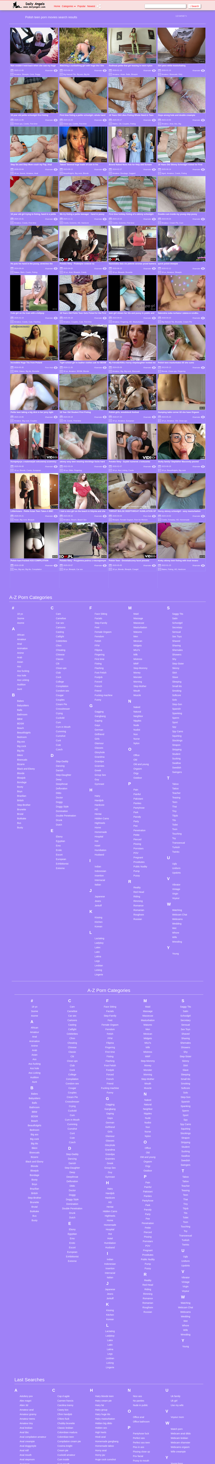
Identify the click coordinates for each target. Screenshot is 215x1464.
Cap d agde (63, 1228)
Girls (97, 570)
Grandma (99, 588)
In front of (100, 1303)
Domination (62, 642)
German (99, 561)
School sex (138, 1329)
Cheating (60, 481)
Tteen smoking (140, 1459)
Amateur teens (27, 1250)
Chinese (60, 486)
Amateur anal (27, 1241)
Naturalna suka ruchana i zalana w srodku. (178, 313)
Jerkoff (98, 737)
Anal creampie (27, 1273)
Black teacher (27, 1425)
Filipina (98, 481)
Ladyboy (99, 774)
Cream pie (62, 1282)
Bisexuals (174, 74)
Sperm (175, 549)
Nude (136, 556)
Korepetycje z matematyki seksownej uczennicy (33, 390)
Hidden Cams (102, 650)
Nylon (136, 575)
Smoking (176, 522)
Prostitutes (138, 693)
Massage (138, 450)
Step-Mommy (140, 499)
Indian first (100, 1312)
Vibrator (176, 716)
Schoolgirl (177, 454)
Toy (174, 669)
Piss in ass (138, 1278)
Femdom (99, 468)
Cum (181, 223)
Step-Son (177, 535)
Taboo (175, 615)
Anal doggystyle (28, 1277)
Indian (98, 698)
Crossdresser (63, 540)
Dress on (62, 1352)
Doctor (59, 629)
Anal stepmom (27, 1291)
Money (136, 504)
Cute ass (62, 1304)
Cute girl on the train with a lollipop (27, 313)
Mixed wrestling (103, 1459)
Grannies (99, 597)
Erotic (59, 681)
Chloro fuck (63, 1250)
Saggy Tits (177, 445)
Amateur (17, 74)
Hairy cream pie (103, 1232)
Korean (98, 758)
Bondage (124, 173)
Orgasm (137, 600)
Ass (175, 124)
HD (79, 223)
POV (135, 684)
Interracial (100, 711)
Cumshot (60, 567)
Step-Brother (23, 636)
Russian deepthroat (143, 1313)
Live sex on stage (104, 1415)
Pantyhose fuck (141, 1265)
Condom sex (62, 522)
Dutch (59, 656)
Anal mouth (26, 1286)
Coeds (26, 124)
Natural (137, 543)
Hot (96, 672)
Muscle (137, 526)
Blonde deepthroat (29, 1434)
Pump (136, 702)
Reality (137, 719)
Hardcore (85, 223)
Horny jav (100, 1286)
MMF (136, 495)
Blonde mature (27, 1438)
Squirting (176, 567)
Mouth (136, 522)
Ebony (59, 668)
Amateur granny (28, 1246)
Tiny (174, 642)
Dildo (71, 399)
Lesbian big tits (103, 1375)
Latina (98, 788)
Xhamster (51, 70)
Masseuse (138, 454)
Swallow (176, 594)
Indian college (102, 1307)
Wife (174, 768)
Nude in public (140, 1237)
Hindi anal (100, 1268)
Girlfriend (99, 565)
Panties (137, 634)
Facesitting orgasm (67, 1390)
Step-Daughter (63, 606)
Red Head (138, 723)
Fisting (133, 124)
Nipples (137, 552)
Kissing (98, 749)
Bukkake (21, 650)
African (21, 466)
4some (20, 454)
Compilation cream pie (69, 1273)
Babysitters (23, 537)
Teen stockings (140, 1441)
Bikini (20, 586)
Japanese (100, 728)
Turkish (176, 678)
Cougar (60, 526)
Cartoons (61, 459)
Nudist (136, 561)
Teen (174, 633)
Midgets (137, 477)
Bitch (22, 272)
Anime (20, 484)
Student (176, 585)
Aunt (19, 520)
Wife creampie (178, 1283)
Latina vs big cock (104, 1370)
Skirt (174, 504)
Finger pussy (64, 1399)
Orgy (135, 604)
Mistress (137, 490)
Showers (176, 486)
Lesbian (99, 797)
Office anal (138, 1248)
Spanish (176, 540)
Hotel (97, 677)
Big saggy (25, 1411)
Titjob (175, 647)
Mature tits (100, 1445)
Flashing (36, 322)
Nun (135, 565)
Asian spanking (28, 1332)
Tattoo (175, 620)
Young (175, 785)
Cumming (61, 563)
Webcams (177, 750)
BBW (16, 371)
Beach (20, 559)
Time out (137, 1454)
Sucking (176, 590)
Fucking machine (104, 526)
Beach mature (27, 1384)
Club (58, 504)
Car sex (60, 454)
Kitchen (99, 753)
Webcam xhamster (180, 1274)
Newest (91, 6)
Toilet (175, 656)
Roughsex (138, 746)
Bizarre (21, 595)
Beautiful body (27, 1389)
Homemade (101, 663)
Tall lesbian (138, 1409)
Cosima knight (64, 1277)
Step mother (139, 1393)
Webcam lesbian (179, 1269)
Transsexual (178, 674)
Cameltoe (61, 450)
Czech (59, 581)
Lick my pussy (102, 1406)
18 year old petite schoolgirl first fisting (29, 115)
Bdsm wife (25, 1380)
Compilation (62, 517)
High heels (100, 1264)
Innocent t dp (102, 1316)
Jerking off (100, 1342)
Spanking (177, 545)
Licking (98, 801)
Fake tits (61, 1394)
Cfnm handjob (64, 1246)
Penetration (139, 662)
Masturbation (138, 322)
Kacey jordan (102, 1354)
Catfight (60, 468)
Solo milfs (138, 1379)
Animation (22, 480)
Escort (59, 686)
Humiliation (100, 681)
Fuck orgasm (64, 1412)
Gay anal (62, 1438)
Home (57, 6)
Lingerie (99, 806)
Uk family (175, 1228)
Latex (97, 779)
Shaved (176, 472)
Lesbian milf (101, 1388)
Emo (58, 677)
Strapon (176, 576)
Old (135, 591)
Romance (138, 737)
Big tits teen (26, 1416)
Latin (97, 783)
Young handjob (178, 1308)
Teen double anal (142, 1427)
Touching (177, 665)
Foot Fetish (100, 504)
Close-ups (18, 124)
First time (33, 124)
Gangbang (100, 547)
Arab (19, 489)
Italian (98, 716)
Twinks (175, 683)
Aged (164, 173)
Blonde (86, 173)
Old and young (141, 595)
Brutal (20, 645)
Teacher (176, 624)
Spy (174, 558)
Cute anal (62, 1300)
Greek (98, 602)
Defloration (61, 620)
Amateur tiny (26, 1255)
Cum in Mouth (63, 558)
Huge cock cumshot (105, 1291)
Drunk (59, 651)
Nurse (136, 570)
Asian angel (26, 1323)
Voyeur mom (177, 1248)
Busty (20, 659)
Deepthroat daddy (66, 1334)
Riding (136, 728)
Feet (97, 459)
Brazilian (21, 627)
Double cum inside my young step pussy (177, 214)
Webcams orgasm (180, 1278)
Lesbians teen (102, 1402)
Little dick (100, 1411)
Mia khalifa (100, 1450)
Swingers (177, 603)
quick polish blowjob (168, 264)
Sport (175, 554)
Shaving (176, 477)
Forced (98, 513)
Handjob (99, 632)
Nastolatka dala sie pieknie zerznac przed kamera (132, 264)
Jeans (98, 732)
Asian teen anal (28, 1341)
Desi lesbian (63, 1339)
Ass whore (25, 1350)
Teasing (176, 629)
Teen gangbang (141, 1432)
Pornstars (138, 680)
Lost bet (99, 1420)
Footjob (99, 508)
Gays (97, 556)
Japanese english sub (106, 1333)
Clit (120, 124)
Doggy (37, 74)
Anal (171, 124)
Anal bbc (24, 1264)
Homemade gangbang (107, 1273)
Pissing (137, 675)
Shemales (177, 481)
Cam (58, 445)
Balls (128, 74)
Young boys (177, 1295)
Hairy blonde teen (104, 1228)
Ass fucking (23, 502)
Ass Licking (122, 399)
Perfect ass (139, 1269)
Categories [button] (69, 6)
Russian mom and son (144, 1317)
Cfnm (58, 477)
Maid (135, 445)
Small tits (177, 517)
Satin (175, 450)
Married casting (103, 1436)
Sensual (176, 463)
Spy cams (138, 1388)
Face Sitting (101, 445)
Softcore (176, 526)
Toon (174, 660)
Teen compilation (141, 1418)
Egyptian (60, 672)
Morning (137, 513)
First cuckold (64, 1403)
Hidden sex (101, 1259)
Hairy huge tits (102, 1246)
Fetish (98, 472)
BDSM (79, 371)
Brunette (129, 272)
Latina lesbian (102, 1366)
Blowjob (25, 74)
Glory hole (62, 1442)
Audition (21, 516)
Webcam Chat (179, 746)
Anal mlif (24, 1282)
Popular (81, 6)
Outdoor (137, 609)
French (98, 517)
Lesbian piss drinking (106, 1393)
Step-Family (101, 454)
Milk (135, 486)
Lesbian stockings (104, 1397)
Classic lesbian (65, 1259)
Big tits (87, 74)
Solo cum (138, 1370)
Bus (19, 654)
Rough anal (139, 1308)
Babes (115, 124)
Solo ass (137, 1366)
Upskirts (176, 704)
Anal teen (25, 1295)
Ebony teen (63, 1373)
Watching (177, 741)
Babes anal (25, 1362)
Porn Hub (51, 368)
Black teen (25, 1429)
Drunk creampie (65, 1357)
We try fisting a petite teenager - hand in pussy (82, 214)
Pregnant (138, 689)
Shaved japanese (142, 1334)
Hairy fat (99, 1237)
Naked (136, 538)
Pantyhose (138, 639)
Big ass (80, 74)
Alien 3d (24, 1237)
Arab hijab (25, 1313)
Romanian (138, 741)
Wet (174, 759)
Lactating (99, 770)
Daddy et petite (65, 1325)
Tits (174, 651)
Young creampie (179, 1299)
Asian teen (25, 1336)
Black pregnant (27, 1420)
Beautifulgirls (68, 173)
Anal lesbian (26, 1259)
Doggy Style (62, 638)
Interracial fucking (104, 1321)
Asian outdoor (27, 1327)
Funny (98, 531)
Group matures (65, 1451)
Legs (97, 792)
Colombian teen (65, 1268)
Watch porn (177, 1260)
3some (22, 173)
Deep (58, 611)
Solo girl (137, 1375)
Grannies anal (64, 1447)
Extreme (73, 223)
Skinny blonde (140, 1343)
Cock (32, 74)
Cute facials (63, 1309)
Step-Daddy (62, 593)
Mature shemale (103, 1441)
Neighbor (138, 547)
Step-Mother (139, 517)
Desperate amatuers (68, 1343)
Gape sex (62, 1433)
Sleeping (176, 513)
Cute (30, 322)
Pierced (137, 671)
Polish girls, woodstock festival (124, 376)
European (130, 385)
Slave (175, 508)
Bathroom (22, 546)
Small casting (140, 1356)
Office (136, 586)
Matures (137, 463)
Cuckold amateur (66, 1286)
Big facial (24, 1402)
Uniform (176, 699)
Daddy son (63, 1330)
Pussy (136, 707)
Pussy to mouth (141, 1292)
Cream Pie (174, 223)
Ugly (174, 695)
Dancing (60, 597)
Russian (137, 750)
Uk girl (174, 1232)
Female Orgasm (103, 463)
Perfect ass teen (141, 1274)
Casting (60, 463)
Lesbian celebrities (105, 1379)
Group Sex (100, 606)
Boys (19, 623)
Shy (174, 490)
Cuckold (60, 549)
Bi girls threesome (29, 1393)
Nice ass (137, 1228)
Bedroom (22, 568)
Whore (175, 764)
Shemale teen (140, 1338)
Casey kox (62, 1241)
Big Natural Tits (69, 74)
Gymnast (99, 615)
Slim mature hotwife (143, 1352)
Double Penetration (66, 647)
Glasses (99, 579)
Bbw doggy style (28, 1366)
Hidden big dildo (103, 1255)
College (60, 513)
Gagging (99, 543)
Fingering (124, 322)
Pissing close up (141, 1283)
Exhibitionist (62, 695)
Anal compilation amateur (33, 1268)
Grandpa (99, 593)
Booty (20, 618)
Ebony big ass (64, 1369)
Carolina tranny (65, 1237)
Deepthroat (62, 615)
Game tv (61, 1429)
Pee (135, 657)
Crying (59, 545)
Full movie (62, 1417)
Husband (99, 686)
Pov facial (138, 1288)
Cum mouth (63, 1295)
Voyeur (176, 729)
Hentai (98, 645)
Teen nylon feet (141, 1436)
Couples (125, 124)
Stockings (177, 572)
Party (136, 653)
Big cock (78, 173)
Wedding (176, 755)
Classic (59, 490)
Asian (122, 74)
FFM (97, 477)
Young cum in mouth (181, 1304)
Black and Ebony (26, 600)
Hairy (97, 627)
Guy (97, 611)
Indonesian (100, 702)
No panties (138, 1232)
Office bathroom (141, 1253)
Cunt (58, 572)
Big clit (23, 1398)
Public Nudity (140, 698)
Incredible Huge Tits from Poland (26, 363)
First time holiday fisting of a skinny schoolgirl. (131, 214)
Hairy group (101, 1241)
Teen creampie (140, 1423)
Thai (174, 638)
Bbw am (24, 1371)
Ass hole (21, 507)
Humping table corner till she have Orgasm (178, 376)
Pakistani (138, 630)
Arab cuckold (26, 1304)
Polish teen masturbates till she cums (176, 363)
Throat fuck (139, 1450)
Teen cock (138, 1414)
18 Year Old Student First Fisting (75, 376)
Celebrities (61, 472)
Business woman (28, 1443)
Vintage (176, 720)
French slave (64, 1408)
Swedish (176, 599)
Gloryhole (100, 584)
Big (179, 124)
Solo (174, 531)
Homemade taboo (104, 1277)
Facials (98, 450)
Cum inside (63, 1291)
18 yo (16, 173)
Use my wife (177, 1237)
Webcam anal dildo (181, 1265)
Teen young (139, 1445)
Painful (137, 625)
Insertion (99, 707)
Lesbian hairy (102, 1384)
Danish (59, 602)
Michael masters (103, 1454)
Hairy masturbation (105, 1250)
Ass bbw (24, 1345)
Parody (137, 648)
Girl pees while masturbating (172, 65)
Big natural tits (27, 1407)
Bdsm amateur (27, 1375)
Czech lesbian (64, 1313)
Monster (137, 508)
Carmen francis (65, 1232)
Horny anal (101, 1282)
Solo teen (138, 1384)
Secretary (177, 459)
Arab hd (24, 1309)
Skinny (175, 499)
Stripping (176, 581)
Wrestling (177, 773)
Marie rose (100, 1432)
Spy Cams (177, 563)
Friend (98, 522)
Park (135, 643)
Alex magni (25, 1232)
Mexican (137, 472)
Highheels (100, 654)
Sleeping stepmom (142, 1347)
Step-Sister (178, 495)
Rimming (138, 732)
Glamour (99, 575)
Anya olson (25, 1300)
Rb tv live (138, 1304)
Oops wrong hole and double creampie (176, 115)
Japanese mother (104, 1337)
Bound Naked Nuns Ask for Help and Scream (130, 164)
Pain (135, 621)
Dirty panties (64, 1348)
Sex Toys (177, 468)
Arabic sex (25, 1318)
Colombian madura (67, 1264)
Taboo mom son (141, 1405)
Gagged (132, 173)
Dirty (180, 74)
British (20, 632)
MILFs (136, 481)
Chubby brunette (66, 1255)
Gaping (98, 552)
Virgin (175, 725)
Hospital (99, 668)
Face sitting (63, 1385)
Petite (136, 666)
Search (194, 6)
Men (135, 468)
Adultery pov (26, 1228)
